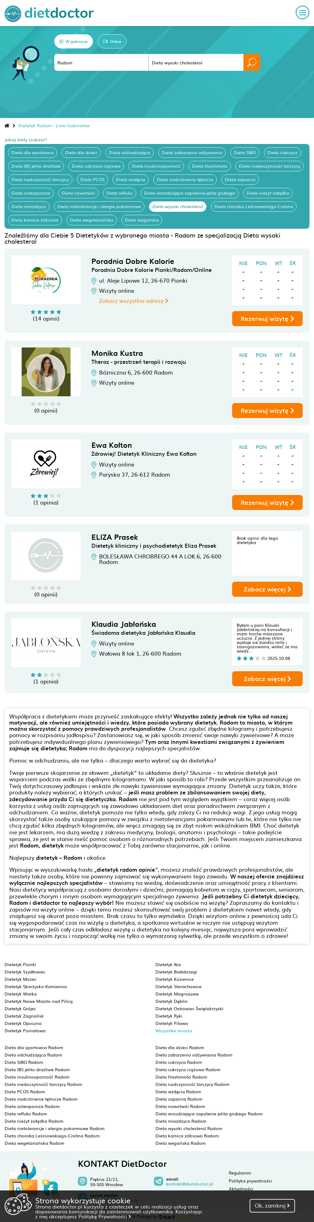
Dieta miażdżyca (28, 206)
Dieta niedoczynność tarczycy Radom (43, 1084)
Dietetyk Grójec (20, 1008)
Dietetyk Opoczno (23, 1023)
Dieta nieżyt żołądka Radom (34, 1121)
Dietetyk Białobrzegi (176, 972)
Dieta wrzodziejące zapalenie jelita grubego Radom (209, 1113)
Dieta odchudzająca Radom (33, 1055)
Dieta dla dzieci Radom (179, 1047)
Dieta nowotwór (78, 193)
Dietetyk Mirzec (20, 979)
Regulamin (240, 1173)
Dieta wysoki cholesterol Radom (188, 1128)
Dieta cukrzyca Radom (178, 1062)
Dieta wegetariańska (91, 220)
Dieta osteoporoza (30, 193)
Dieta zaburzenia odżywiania (192, 152)
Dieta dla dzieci (81, 152)
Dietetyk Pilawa (171, 1023)
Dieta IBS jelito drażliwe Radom (37, 1069)
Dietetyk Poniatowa (25, 1030)
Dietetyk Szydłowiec (25, 972)
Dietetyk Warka (21, 994)
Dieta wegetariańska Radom (34, 1143)
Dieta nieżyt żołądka (268, 193)
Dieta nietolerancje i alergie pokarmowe (99, 206)
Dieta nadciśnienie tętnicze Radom (41, 1099)
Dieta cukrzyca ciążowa (96, 166)
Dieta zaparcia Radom (178, 1099)
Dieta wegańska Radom (180, 1143)
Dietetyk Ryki (168, 1016)
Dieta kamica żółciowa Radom (187, 1136)
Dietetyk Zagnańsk (24, 1016)
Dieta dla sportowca (32, 152)
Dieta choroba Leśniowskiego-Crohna (253, 206)
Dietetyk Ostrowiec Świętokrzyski (189, 1008)
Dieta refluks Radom (26, 1113)
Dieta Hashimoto (210, 166)
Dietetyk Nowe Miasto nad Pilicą (39, 1001)
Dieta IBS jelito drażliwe (35, 166)
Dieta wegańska (142, 220)
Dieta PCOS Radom (25, 1091)
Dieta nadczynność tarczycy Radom (192, 1084)
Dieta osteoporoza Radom (32, 1106)
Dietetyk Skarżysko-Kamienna (36, 986)
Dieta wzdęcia (130, 179)
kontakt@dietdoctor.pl (189, 1184)
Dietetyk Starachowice (178, 986)
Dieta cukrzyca (282, 152)
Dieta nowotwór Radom (180, 1106)
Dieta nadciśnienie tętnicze (185, 179)
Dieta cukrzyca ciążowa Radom (187, 1069)
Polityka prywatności (250, 1181)
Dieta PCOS (92, 179)
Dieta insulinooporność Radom (37, 1077)
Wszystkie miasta (173, 1030)
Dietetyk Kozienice (174, 979)
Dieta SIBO (245, 152)
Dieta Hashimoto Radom (181, 1077)
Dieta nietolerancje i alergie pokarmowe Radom (55, 1128)
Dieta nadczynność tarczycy (40, 179)
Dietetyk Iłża (168, 964)
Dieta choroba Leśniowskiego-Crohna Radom (52, 1136)
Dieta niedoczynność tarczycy (269, 166)
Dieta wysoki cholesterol (177, 206)
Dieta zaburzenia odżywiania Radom (193, 1055)
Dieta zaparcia (240, 179)
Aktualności (241, 1189)
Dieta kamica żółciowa (35, 220)
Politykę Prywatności (104, 1216)
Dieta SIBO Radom (24, 1062)
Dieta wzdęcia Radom (178, 1091)
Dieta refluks (119, 193)
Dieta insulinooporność (156, 166)
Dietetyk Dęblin (171, 1001)
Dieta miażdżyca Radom (180, 1121)
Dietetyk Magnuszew (177, 994)
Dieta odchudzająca (129, 152)
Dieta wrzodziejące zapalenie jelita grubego (189, 193)
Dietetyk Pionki (20, 964)
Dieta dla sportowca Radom (34, 1047)
